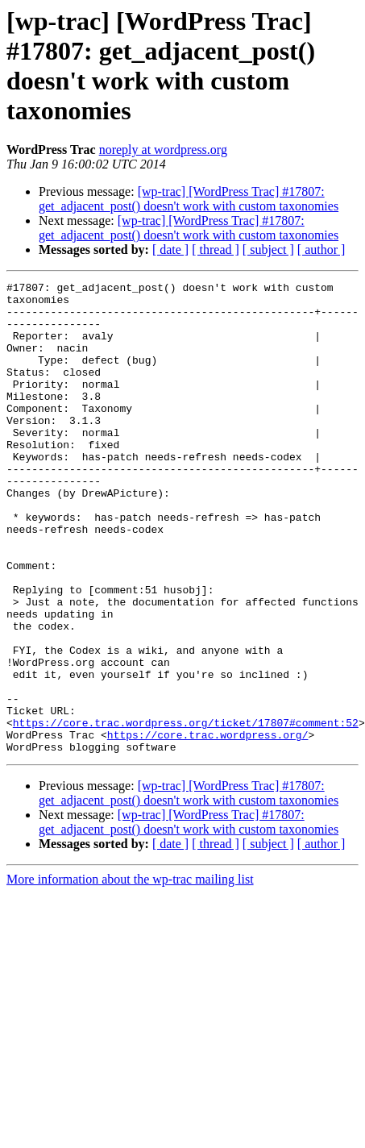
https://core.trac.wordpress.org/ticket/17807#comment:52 (186, 812)
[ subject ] (268, 249)
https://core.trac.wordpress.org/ (208, 826)
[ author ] (321, 249)
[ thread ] (215, 249)
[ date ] (170, 249)
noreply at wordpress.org (163, 149)
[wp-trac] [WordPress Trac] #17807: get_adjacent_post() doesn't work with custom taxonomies (188, 199)
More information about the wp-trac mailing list (130, 973)
